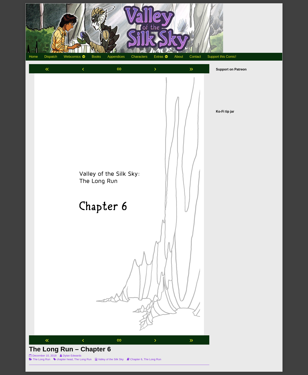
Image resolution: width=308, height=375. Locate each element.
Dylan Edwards (72, 355)
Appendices (116, 56)
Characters (139, 56)
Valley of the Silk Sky (110, 359)
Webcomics (72, 56)
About (178, 56)
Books (96, 56)
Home (33, 56)
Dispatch (50, 56)
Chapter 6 (136, 359)
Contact (195, 56)
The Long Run (41, 359)
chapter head (65, 359)
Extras (158, 56)
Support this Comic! (221, 56)
